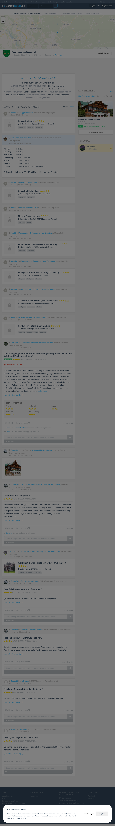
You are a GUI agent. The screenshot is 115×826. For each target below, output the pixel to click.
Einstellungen (89, 814)
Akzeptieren (102, 814)
